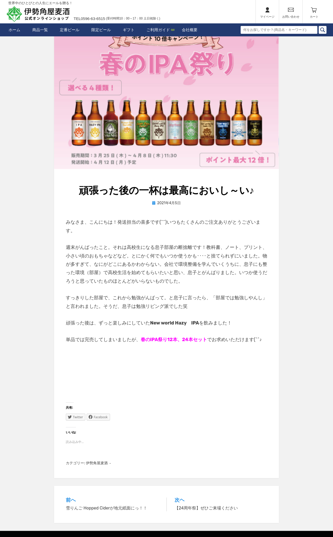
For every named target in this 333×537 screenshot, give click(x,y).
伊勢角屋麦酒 (97, 463)
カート (314, 16)
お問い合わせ (290, 16)
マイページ (267, 16)
